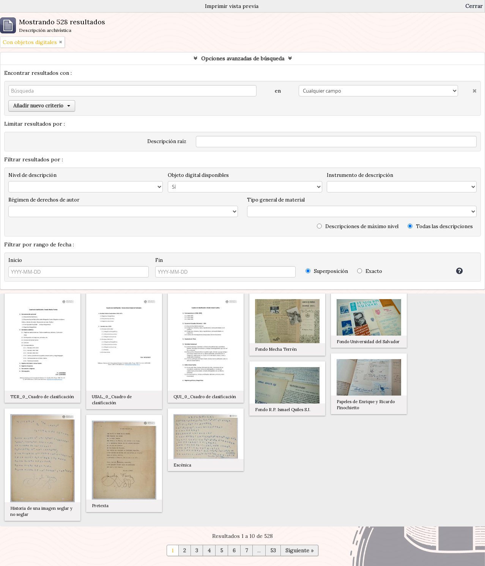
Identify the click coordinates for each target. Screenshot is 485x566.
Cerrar (474, 6)
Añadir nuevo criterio (41, 105)
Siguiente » (299, 550)
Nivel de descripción (32, 175)
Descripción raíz (166, 141)
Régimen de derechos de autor (43, 200)
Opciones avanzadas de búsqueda (242, 58)
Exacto (369, 271)
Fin (159, 260)
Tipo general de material (276, 200)
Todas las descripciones (440, 226)
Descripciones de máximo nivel (357, 226)
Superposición (326, 271)
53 (273, 550)
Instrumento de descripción (360, 175)
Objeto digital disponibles (198, 175)
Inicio (15, 260)
